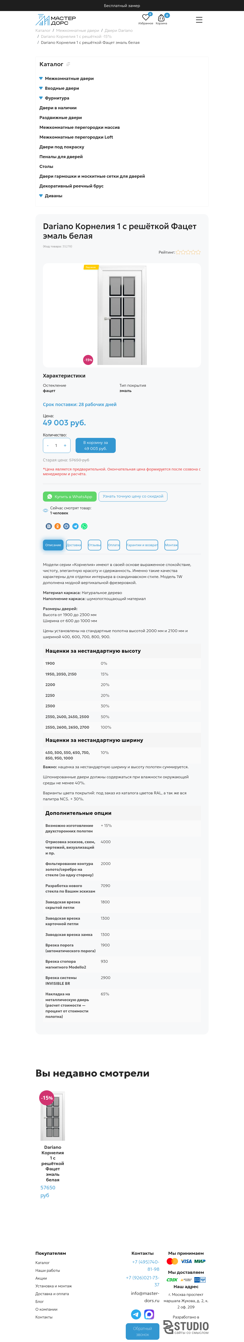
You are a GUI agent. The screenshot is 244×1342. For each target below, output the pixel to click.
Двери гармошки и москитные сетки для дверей (92, 176)
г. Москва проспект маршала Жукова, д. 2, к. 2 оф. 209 (186, 1300)
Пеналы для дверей (61, 156)
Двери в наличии (58, 108)
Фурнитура (54, 98)
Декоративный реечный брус (71, 186)
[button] (161, 17)
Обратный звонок (142, 1331)
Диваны (50, 196)
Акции (41, 1278)
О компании (46, 1309)
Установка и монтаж (53, 1286)
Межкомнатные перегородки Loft (76, 137)
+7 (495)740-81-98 (145, 1265)
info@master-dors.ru (145, 1296)
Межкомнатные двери (66, 78)
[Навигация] (199, 20)
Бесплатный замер (122, 5)
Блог (39, 1301)
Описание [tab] (53, 545)
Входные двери (59, 88)
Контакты (43, 1317)
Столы (46, 166)
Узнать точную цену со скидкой (133, 496)
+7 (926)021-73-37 (142, 1281)
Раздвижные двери (60, 117)
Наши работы (47, 1270)
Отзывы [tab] (94, 545)
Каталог (42, 1262)
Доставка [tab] (74, 545)
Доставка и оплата (52, 1293)
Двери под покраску (61, 147)
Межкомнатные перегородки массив (79, 127)
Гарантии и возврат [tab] (142, 545)
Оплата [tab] (113, 545)
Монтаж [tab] (171, 545)
